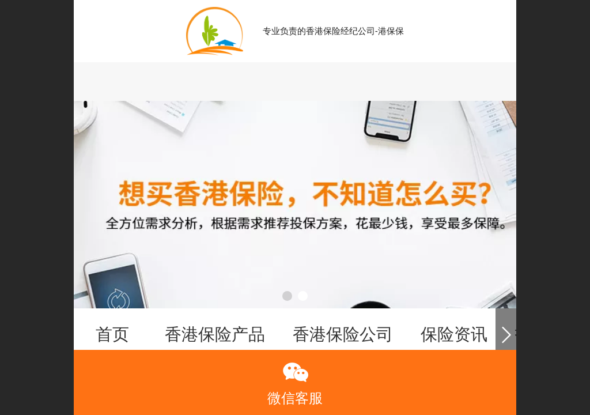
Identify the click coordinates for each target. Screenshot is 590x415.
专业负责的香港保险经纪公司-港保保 (333, 31)
